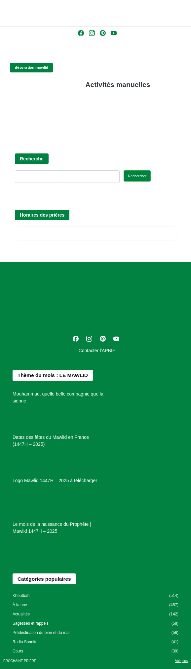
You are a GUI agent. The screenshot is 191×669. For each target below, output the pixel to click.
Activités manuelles (117, 84)
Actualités (21, 614)
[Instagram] (92, 34)
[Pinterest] (103, 34)
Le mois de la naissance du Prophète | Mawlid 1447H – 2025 (52, 528)
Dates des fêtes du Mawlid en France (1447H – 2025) (51, 441)
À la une (20, 605)
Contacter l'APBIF (97, 350)
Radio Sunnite (25, 642)
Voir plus (181, 661)
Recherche (32, 158)
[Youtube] (114, 34)
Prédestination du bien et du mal (41, 632)
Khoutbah (21, 595)
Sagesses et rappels (31, 623)
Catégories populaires (44, 579)
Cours (18, 651)
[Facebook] (81, 34)
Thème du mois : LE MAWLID (53, 375)
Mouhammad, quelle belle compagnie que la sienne (58, 397)
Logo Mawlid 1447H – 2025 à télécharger (55, 480)
